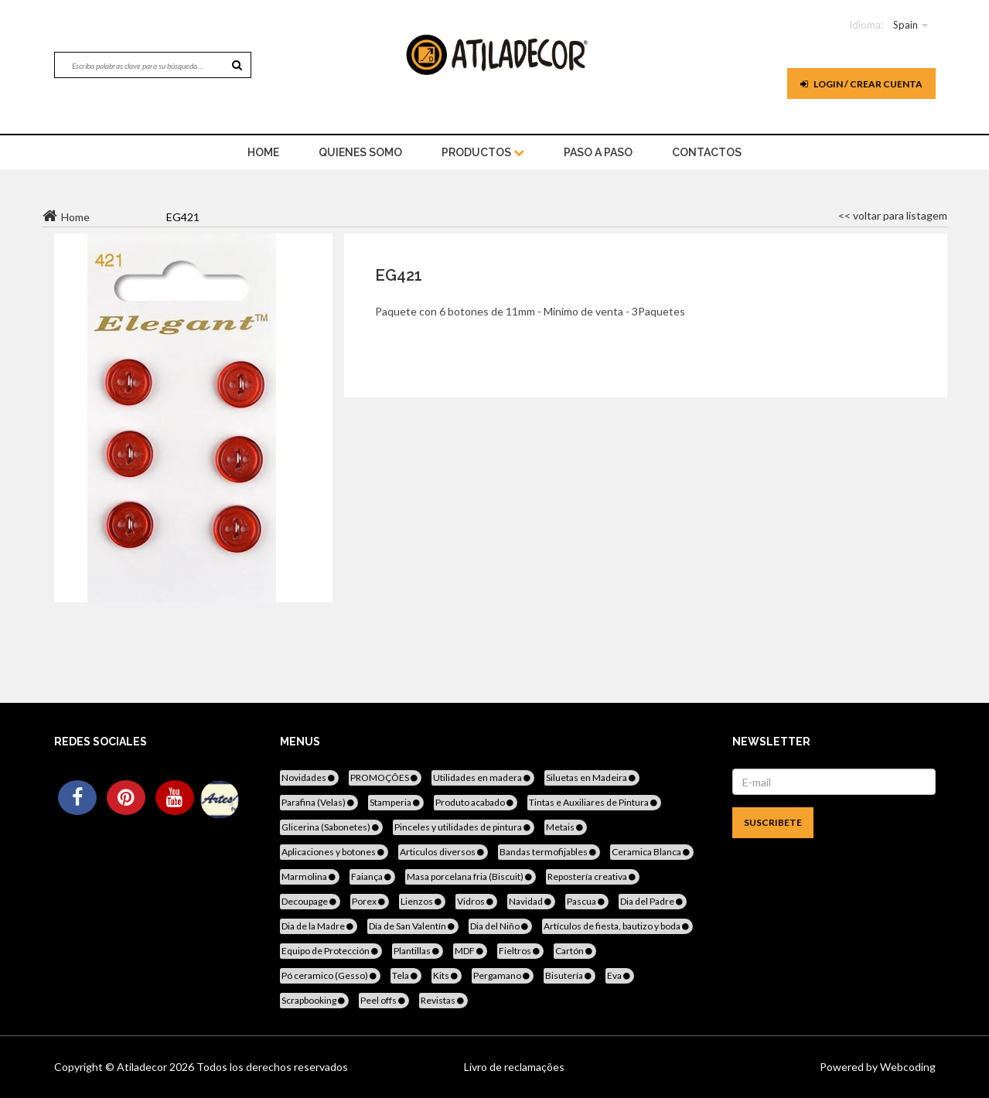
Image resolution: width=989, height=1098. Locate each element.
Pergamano (502, 975)
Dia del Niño (500, 926)
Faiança (372, 876)
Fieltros (520, 950)
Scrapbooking (314, 1000)
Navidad (531, 901)
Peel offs (384, 1000)
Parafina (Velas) (318, 802)
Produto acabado (475, 802)
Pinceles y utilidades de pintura (463, 827)
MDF (470, 950)
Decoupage (310, 901)
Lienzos (422, 901)
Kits (446, 975)
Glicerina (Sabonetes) (331, 827)
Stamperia (396, 802)
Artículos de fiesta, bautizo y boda (617, 926)
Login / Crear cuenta (861, 84)
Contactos (707, 152)
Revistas (443, 1000)
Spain (905, 25)
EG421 (398, 275)
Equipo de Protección (330, 950)
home (263, 152)
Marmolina (309, 876)
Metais (565, 827)
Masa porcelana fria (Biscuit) (470, 876)
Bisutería (569, 975)
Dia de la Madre (318, 926)
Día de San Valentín (413, 926)
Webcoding (907, 1066)
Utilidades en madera (483, 777)
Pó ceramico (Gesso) (330, 975)
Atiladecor (143, 1066)
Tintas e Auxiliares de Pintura (594, 802)
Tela (406, 975)
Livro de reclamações (514, 1066)
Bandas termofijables (549, 852)
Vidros (476, 901)
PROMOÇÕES (385, 777)
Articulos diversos (443, 852)
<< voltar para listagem (892, 215)
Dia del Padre (652, 901)
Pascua (587, 901)
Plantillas (418, 950)
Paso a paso (598, 152)
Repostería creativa (592, 876)
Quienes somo (360, 152)
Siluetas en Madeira (592, 777)
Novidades (309, 777)
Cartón (575, 950)
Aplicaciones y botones (334, 852)
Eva (620, 975)
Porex (369, 901)
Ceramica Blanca (652, 852)
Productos (483, 152)
